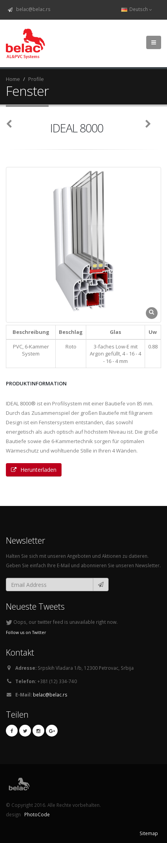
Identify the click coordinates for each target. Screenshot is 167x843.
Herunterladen (33, 469)
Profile (36, 78)
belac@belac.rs (32, 9)
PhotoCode (36, 814)
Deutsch (136, 9)
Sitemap (149, 833)
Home (13, 78)
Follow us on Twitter (26, 632)
